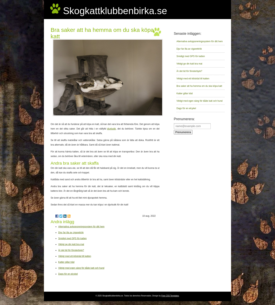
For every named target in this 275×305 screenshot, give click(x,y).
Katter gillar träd (66, 262)
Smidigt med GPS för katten (72, 238)
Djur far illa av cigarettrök (71, 232)
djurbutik (111, 128)
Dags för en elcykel (68, 274)
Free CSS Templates (170, 296)
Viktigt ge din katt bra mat (71, 244)
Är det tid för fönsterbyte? (71, 250)
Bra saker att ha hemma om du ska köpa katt (199, 86)
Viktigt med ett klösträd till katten (74, 256)
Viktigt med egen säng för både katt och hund (81, 268)
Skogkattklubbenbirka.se (115, 11)
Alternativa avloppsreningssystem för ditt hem (81, 226)
